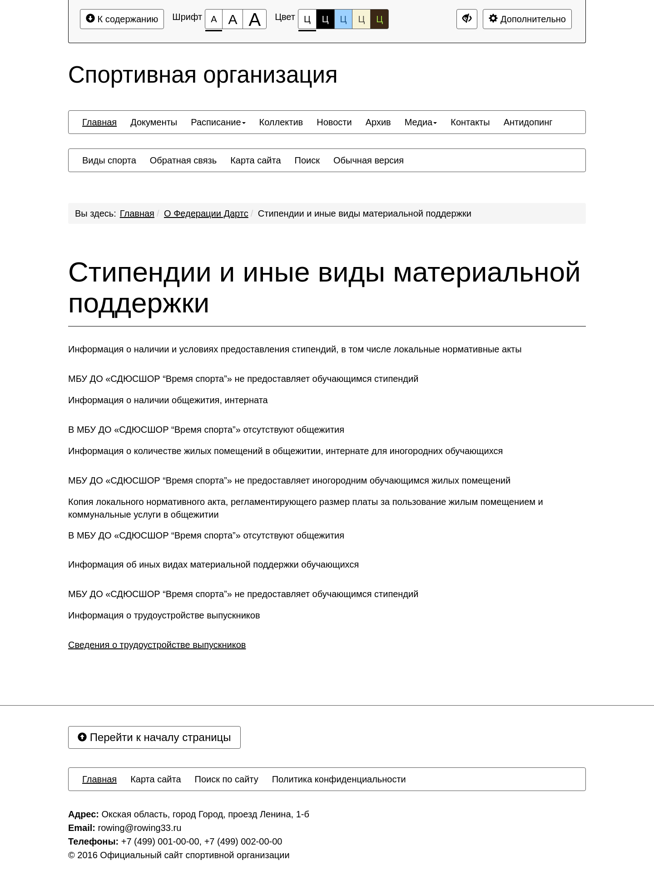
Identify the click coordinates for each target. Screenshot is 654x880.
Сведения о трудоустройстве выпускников (157, 645)
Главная (137, 213)
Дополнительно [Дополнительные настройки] (527, 19)
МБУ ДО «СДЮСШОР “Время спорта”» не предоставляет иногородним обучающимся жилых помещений (289, 480)
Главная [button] (99, 122)
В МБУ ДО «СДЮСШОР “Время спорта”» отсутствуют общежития (206, 430)
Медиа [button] (421, 122)
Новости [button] (334, 122)
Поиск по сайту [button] (226, 779)
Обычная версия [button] (368, 160)
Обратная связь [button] (183, 160)
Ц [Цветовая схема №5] (379, 19)
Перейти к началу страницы (154, 737)
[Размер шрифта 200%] (255, 19)
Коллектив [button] (281, 122)
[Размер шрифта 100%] (214, 19)
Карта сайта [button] (255, 160)
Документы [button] (153, 122)
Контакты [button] (470, 122)
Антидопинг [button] (528, 122)
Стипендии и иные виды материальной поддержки (364, 213)
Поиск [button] (307, 160)
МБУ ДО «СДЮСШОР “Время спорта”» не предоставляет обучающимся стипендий (243, 379)
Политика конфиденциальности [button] (339, 779)
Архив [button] (378, 122)
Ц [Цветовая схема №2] (325, 19)
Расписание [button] (218, 122)
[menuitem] (99, 122)
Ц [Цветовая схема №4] (361, 19)
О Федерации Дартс (206, 213)
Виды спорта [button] (109, 160)
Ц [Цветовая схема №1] (307, 21)
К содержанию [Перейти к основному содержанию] (122, 19)
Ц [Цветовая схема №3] (343, 19)
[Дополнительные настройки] (466, 19)
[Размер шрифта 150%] (232, 19)
